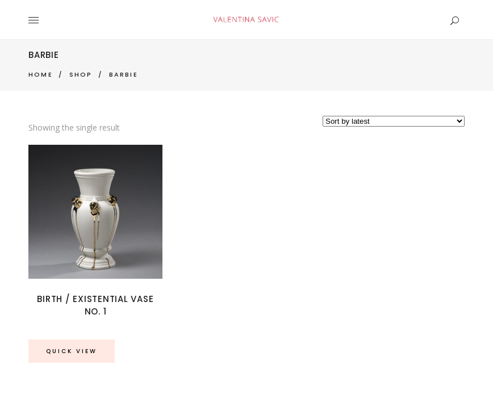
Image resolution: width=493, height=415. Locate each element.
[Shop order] (394, 121)
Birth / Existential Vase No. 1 (95, 305)
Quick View (71, 351)
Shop (81, 74)
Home (40, 74)
